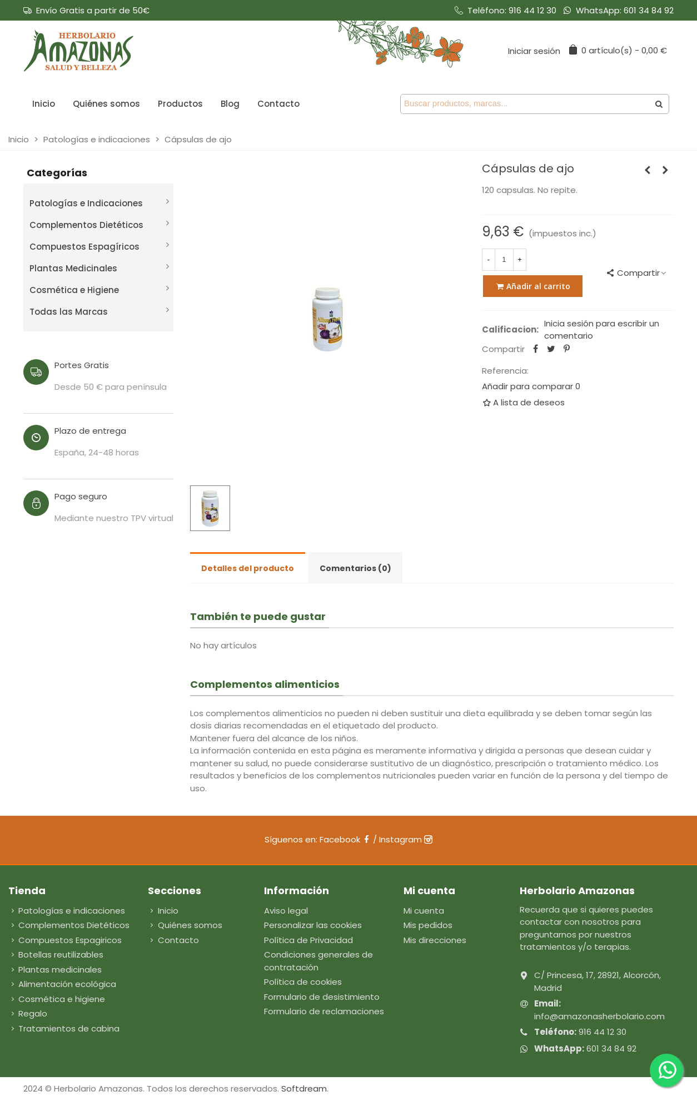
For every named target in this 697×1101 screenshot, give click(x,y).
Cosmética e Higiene (74, 290)
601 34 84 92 (649, 10)
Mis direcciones (435, 940)
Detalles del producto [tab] (247, 568)
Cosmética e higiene (56, 999)
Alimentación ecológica (62, 984)
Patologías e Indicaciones (86, 203)
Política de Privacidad (308, 940)
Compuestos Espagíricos (84, 246)
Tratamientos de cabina (64, 1029)
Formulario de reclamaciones (324, 1011)
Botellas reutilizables (55, 955)
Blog (230, 104)
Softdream (304, 1088)
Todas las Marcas (68, 312)
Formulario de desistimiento (322, 997)
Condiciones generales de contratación (318, 961)
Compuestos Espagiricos (65, 940)
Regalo (27, 1014)
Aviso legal (286, 910)
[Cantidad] (504, 260)
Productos (180, 104)
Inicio (43, 104)
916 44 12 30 (532, 10)
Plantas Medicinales (73, 268)
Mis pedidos (428, 925)
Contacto (278, 104)
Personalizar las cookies (313, 925)
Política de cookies (303, 982)
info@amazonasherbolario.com (599, 1016)
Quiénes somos (106, 104)
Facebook (345, 839)
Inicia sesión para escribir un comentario (601, 330)
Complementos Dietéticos (86, 225)
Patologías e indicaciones (66, 911)
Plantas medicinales (55, 970)
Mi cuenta (424, 910)
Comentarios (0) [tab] (355, 568)
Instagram (405, 839)
